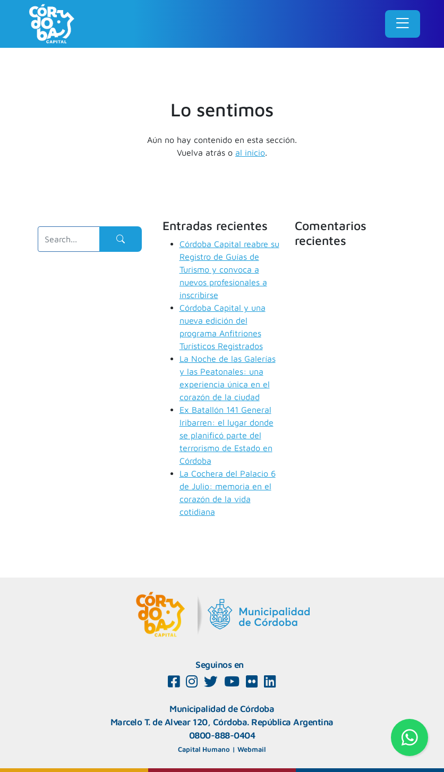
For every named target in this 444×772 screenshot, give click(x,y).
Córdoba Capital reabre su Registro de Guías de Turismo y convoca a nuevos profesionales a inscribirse (229, 269)
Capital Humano (204, 749)
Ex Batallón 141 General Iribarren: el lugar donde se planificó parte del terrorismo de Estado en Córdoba (227, 435)
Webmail (251, 749)
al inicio (250, 152)
